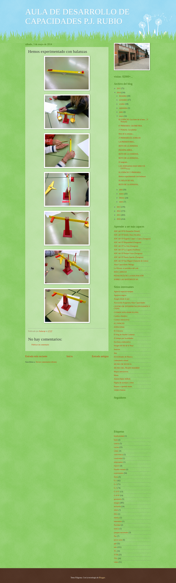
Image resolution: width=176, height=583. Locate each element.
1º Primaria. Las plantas (127, 130)
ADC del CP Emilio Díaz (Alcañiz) (127, 235)
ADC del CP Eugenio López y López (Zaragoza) (132, 239)
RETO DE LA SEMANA (128, 146)
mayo (121, 116)
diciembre (123, 96)
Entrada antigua (100, 356)
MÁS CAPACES (120, 272)
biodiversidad (119, 436)
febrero (122, 198)
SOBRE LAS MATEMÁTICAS (126, 279)
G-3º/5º (117, 492)
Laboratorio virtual (121, 360)
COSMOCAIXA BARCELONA (126, 312)
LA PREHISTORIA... (127, 142)
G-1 (115, 481)
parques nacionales (121, 533)
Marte (116, 375)
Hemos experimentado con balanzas (132, 176)
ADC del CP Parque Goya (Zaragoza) (128, 253)
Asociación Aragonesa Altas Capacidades (129, 303)
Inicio (70, 356)
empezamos (118, 462)
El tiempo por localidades (123, 338)
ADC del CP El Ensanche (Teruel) (127, 231)
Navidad (117, 525)
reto (115, 547)
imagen (117, 503)
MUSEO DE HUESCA (123, 364)
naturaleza (118, 521)
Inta (115, 353)
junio (121, 112)
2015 (119, 88)
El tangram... (123, 162)
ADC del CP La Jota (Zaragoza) (126, 246)
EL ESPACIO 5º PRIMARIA (130, 172)
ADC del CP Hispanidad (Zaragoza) (127, 242)
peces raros (118, 540)
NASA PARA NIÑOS (122, 379)
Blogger (102, 578)
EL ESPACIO (119, 323)
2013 (119, 207)
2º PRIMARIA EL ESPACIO (130, 138)
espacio (117, 466)
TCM (116, 555)
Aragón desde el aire (121, 299)
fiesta (116, 477)
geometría (117, 499)
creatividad (118, 458)
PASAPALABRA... (126, 150)
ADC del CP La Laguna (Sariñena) (127, 250)
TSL (115, 558)
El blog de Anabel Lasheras (124, 335)
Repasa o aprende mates (123, 386)
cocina (116, 447)
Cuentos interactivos (121, 320)
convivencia (118, 455)
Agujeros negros (120, 295)
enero (121, 202)
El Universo (118, 331)
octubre (122, 104)
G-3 (115, 488)
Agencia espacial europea (123, 292)
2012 (119, 211)
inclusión (117, 506)
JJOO (116, 510)
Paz (115, 536)
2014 (119, 93)
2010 (119, 219)
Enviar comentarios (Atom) (46, 362)
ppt (115, 544)
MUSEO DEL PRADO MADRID (127, 368)
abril (121, 190)
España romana (120, 469)
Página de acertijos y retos (124, 383)
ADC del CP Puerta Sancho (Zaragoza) (128, 257)
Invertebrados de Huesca (123, 357)
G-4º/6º (117, 495)
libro (115, 514)
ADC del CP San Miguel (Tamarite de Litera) (131, 261)
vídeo (116, 562)
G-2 (115, 484)
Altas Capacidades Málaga (124, 265)
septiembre (123, 108)
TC (115, 551)
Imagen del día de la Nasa (123, 346)
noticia (116, 529)
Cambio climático (120, 316)
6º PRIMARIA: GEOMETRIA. (130, 126)
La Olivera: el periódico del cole (126, 268)
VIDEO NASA (119, 390)
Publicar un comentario (40, 345)
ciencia (116, 444)
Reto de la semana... (126, 134)
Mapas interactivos (121, 372)
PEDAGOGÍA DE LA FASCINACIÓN (129, 276)
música (116, 518)
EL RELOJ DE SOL (126, 181)
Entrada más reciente (36, 356)
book (116, 440)
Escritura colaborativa (122, 342)
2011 (119, 215)
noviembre (123, 100)
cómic (116, 451)
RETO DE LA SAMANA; (128, 154)
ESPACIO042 (119, 327)
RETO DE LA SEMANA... (129, 158)
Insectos (117, 349)
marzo (121, 194)
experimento (118, 473)
